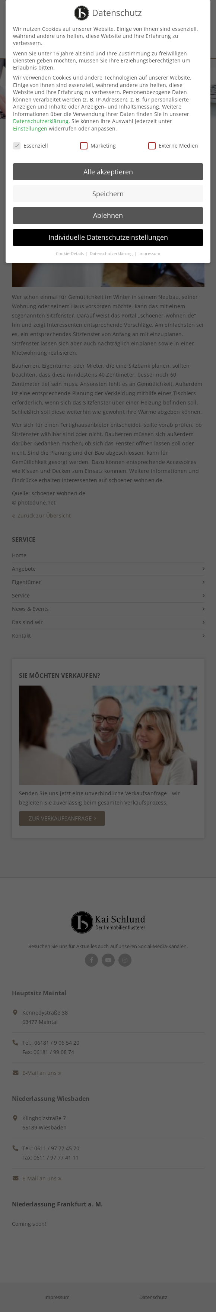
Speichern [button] (108, 188)
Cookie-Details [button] (70, 248)
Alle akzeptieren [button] (108, 166)
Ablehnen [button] (108, 210)
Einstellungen (30, 123)
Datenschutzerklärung (41, 115)
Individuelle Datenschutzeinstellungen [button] (108, 232)
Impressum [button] (149, 248)
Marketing (98, 140)
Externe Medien (173, 140)
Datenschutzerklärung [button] (112, 248)
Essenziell (30, 140)
